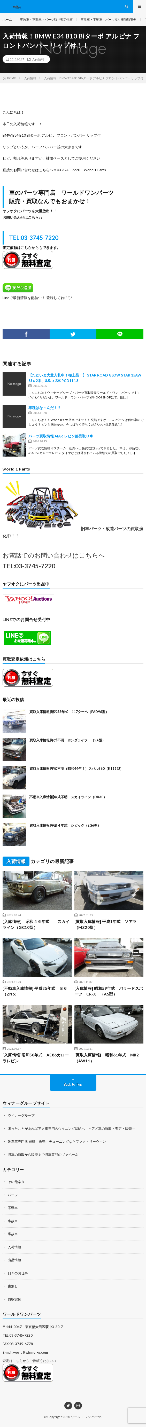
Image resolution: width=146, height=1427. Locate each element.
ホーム (7, 19)
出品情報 (14, 1260)
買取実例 (14, 1299)
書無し (13, 1286)
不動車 (13, 1208)
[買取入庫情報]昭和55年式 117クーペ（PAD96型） (68, 712)
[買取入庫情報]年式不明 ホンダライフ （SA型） (66, 740)
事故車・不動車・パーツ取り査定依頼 (46, 19)
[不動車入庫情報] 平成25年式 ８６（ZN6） (35, 991)
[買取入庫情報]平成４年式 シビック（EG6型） (64, 825)
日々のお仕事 (18, 1273)
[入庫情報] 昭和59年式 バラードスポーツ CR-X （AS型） (108, 991)
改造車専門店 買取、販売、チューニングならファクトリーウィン (57, 1141)
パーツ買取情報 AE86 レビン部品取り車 (60, 436)
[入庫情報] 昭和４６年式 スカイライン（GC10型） (36, 924)
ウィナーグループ (21, 1115)
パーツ (13, 1195)
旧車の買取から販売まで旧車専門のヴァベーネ (43, 1154)
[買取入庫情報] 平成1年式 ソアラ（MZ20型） (105, 924)
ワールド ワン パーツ (86, 1417)
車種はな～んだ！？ (44, 407)
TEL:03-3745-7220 (33, 237)
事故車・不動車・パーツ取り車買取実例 (108, 19)
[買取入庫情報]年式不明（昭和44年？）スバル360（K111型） (75, 768)
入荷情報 (38, 59)
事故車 (13, 1221)
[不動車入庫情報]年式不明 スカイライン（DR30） (67, 797)
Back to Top (73, 1084)
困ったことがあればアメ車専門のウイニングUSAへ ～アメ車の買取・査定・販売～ (71, 1128)
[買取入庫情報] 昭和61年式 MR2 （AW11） (108, 1058)
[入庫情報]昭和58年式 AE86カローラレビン (36, 1058)
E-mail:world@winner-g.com (25, 1352)
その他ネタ (16, 1182)
